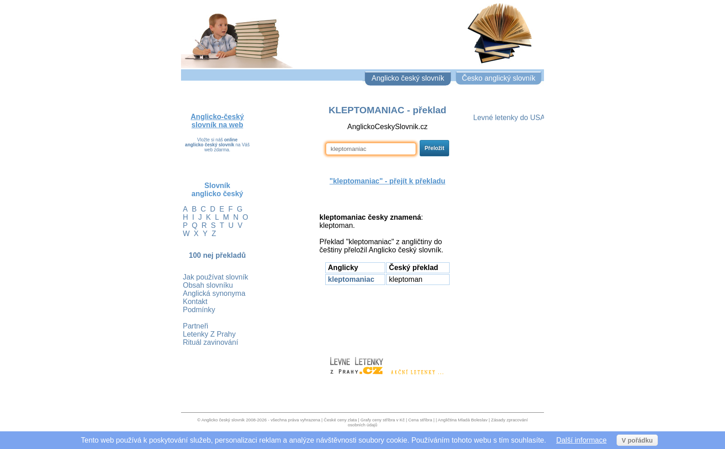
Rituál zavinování (210, 342)
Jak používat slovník (215, 277)
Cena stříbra (420, 419)
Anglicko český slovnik (223, 419)
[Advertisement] (387, 316)
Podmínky (199, 310)
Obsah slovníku (208, 285)
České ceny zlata (340, 419)
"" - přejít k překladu (387, 181)
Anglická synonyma (214, 293)
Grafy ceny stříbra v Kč (382, 419)
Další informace (581, 440)
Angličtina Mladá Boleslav (462, 419)
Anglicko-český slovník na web (217, 121)
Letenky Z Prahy (209, 334)
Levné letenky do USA (509, 117)
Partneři (195, 326)
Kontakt (195, 301)
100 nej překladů (217, 255)
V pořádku (637, 440)
